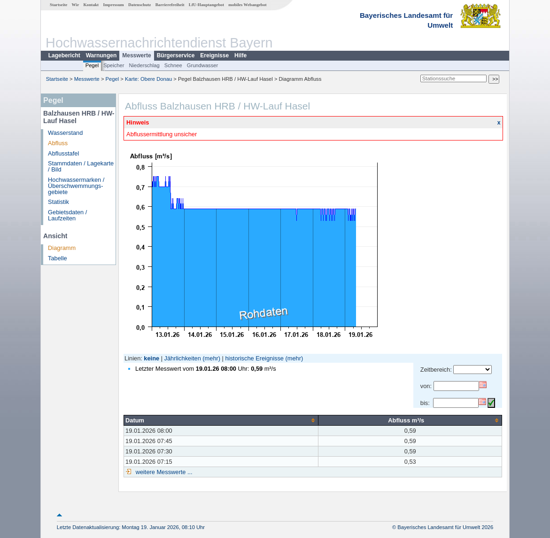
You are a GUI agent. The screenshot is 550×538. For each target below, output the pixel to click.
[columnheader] (221, 420)
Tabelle (57, 258)
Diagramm (62, 247)
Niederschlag (144, 65)
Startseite (58, 4)
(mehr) (211, 358)
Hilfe (240, 55)
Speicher (113, 65)
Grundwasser (202, 65)
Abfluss (58, 143)
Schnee (173, 65)
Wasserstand (65, 132)
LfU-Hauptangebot (206, 4)
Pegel (92, 65)
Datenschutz (139, 4)
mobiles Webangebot (247, 4)
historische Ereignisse (254, 358)
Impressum (113, 4)
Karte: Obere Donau (148, 79)
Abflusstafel (63, 153)
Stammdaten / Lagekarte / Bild (81, 166)
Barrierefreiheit (170, 4)
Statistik (58, 201)
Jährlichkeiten (182, 358)
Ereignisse (214, 55)
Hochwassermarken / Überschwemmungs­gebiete (76, 185)
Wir (75, 4)
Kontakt (91, 4)
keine (151, 358)
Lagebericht (64, 55)
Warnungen (101, 55)
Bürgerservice (176, 55)
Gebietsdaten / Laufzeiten (67, 215)
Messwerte (136, 55)
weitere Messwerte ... (163, 472)
